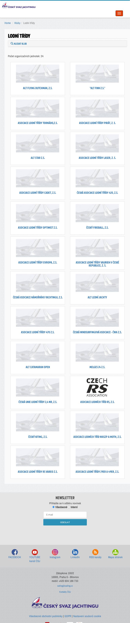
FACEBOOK (14, 554)
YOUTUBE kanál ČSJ (34, 556)
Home (8, 23)
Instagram (55, 554)
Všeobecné (59, 507)
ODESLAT (65, 522)
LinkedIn (75, 554)
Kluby (17, 23)
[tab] (67, 43)
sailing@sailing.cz (65, 585)
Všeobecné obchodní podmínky (45, 616)
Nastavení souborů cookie (87, 616)
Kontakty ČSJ (65, 591)
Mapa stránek (115, 554)
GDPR (67, 616)
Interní (73, 507)
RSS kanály (95, 554)
